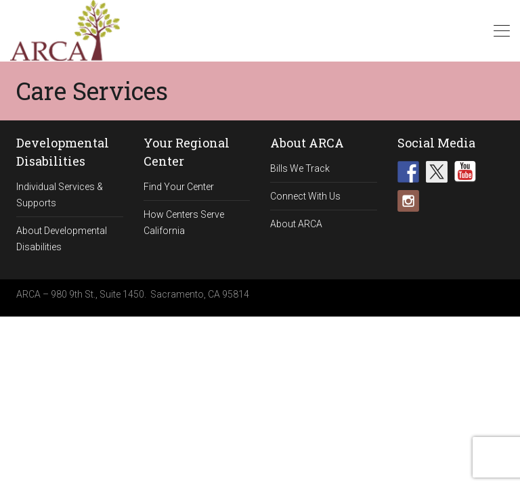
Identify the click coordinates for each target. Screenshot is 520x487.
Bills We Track (300, 168)
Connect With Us (305, 196)
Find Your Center (179, 186)
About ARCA (296, 223)
